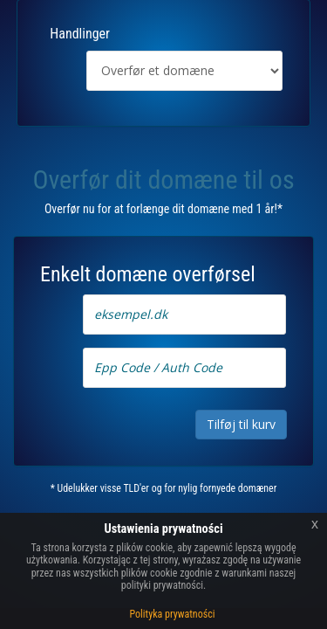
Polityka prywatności (172, 614)
